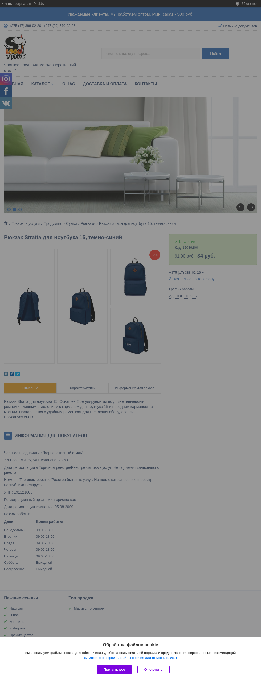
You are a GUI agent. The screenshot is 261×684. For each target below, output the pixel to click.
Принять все (114, 669)
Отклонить (153, 669)
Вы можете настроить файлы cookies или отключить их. (129, 658)
